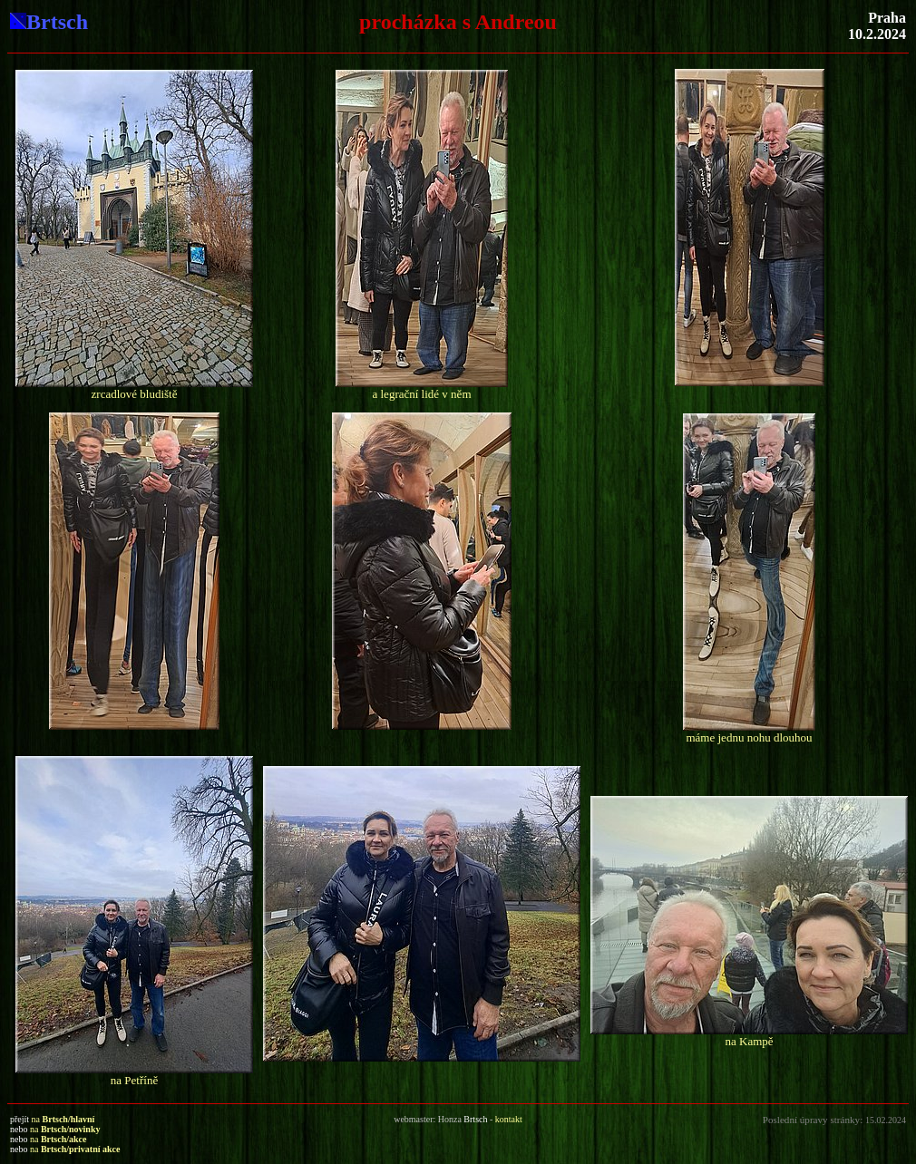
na (63, 1119)
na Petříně (134, 1080)
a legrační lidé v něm (421, 394)
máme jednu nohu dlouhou (749, 737)
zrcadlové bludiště (135, 394)
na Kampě (749, 1041)
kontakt (508, 1119)
